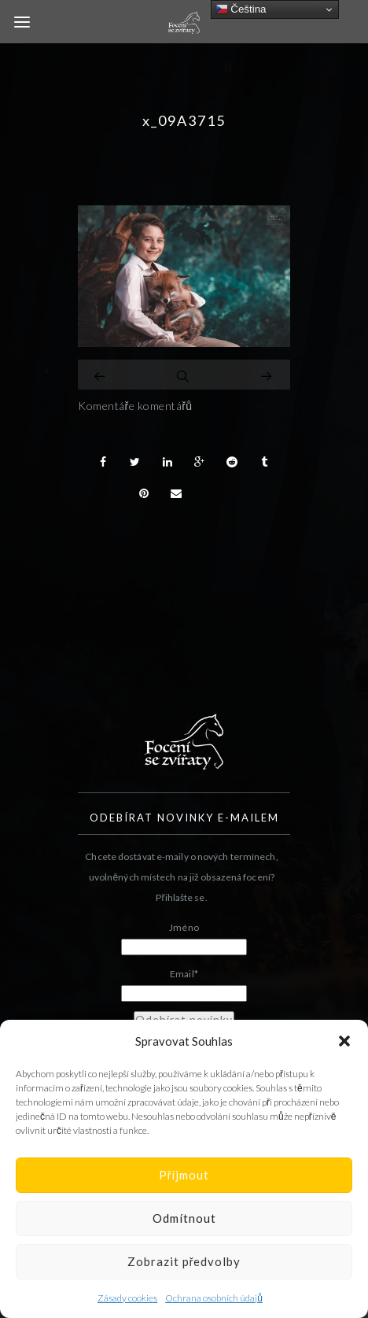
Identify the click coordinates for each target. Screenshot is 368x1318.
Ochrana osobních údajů (214, 1298)
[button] (344, 1041)
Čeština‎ (241, 9)
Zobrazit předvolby (184, 1261)
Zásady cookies (127, 1298)
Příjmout (184, 1175)
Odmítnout (184, 1218)
